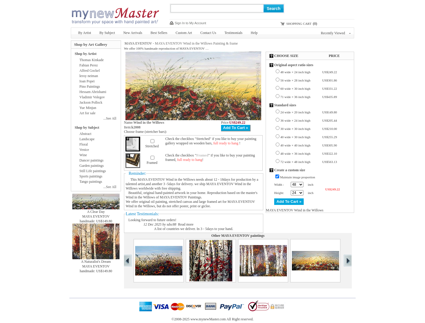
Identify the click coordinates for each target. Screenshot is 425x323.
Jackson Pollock (90, 102)
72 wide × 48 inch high (308, 162)
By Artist (84, 33)
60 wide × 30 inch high (308, 88)
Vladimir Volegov (92, 97)
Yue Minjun (87, 108)
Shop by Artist (86, 54)
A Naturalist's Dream (96, 262)
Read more (185, 224)
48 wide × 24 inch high (308, 72)
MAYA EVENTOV (138, 43)
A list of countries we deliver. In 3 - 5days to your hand (193, 229)
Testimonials (233, 33)
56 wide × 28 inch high (308, 80)
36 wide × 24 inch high (308, 120)
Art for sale (87, 113)
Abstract (85, 134)
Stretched (151, 146)
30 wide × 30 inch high (308, 128)
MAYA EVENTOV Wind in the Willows (166, 179)
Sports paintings (90, 176)
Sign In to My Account (190, 23)
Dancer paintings (91, 160)
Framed (152, 163)
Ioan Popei (87, 81)
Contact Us (208, 33)
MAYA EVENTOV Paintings (180, 197)
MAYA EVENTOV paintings (242, 236)
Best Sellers (159, 33)
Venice (84, 150)
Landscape (86, 139)
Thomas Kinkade (91, 60)
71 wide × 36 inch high (308, 97)
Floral (83, 144)
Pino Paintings (89, 86)
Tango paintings (90, 182)
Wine (83, 155)
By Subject (107, 33)
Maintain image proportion (297, 177)
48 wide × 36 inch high (308, 153)
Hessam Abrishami (92, 92)
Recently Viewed (336, 33)
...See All (109, 118)
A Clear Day (96, 212)
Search (274, 8)
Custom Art (184, 33)
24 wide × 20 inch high (308, 112)
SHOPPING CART (298, 23)
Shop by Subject (87, 127)
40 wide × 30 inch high (308, 137)
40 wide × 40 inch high (308, 145)
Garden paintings (91, 166)
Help (254, 33)
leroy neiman (88, 76)
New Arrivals (132, 33)
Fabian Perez (88, 65)
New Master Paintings (115, 14)
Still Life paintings (92, 171)
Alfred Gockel (89, 70)
